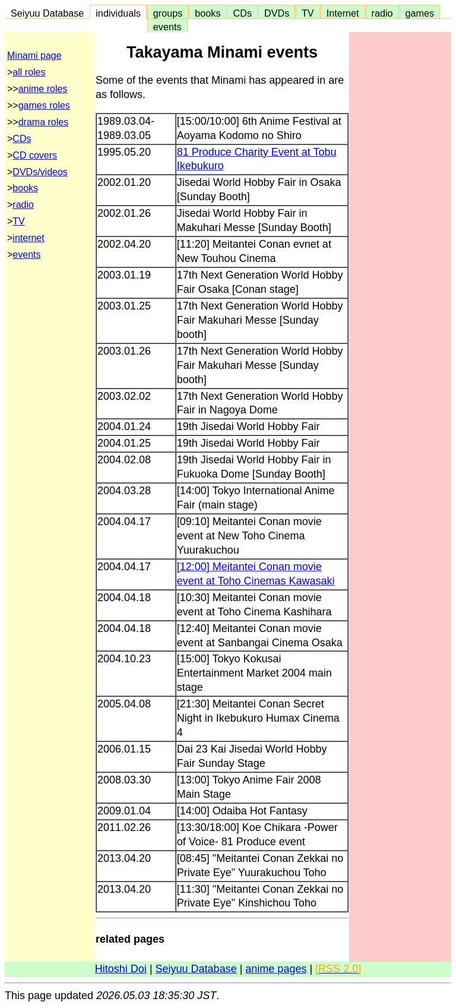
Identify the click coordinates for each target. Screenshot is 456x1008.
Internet (343, 13)
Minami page (34, 55)
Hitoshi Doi (121, 969)
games (420, 13)
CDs (242, 13)
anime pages (275, 969)
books (207, 13)
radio (382, 13)
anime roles (43, 89)
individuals (118, 13)
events (167, 26)
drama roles (43, 122)
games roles (44, 105)
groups (168, 13)
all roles (28, 72)
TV (307, 13)
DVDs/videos (39, 172)
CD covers (34, 155)
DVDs (276, 13)
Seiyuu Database (47, 13)
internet (28, 238)
